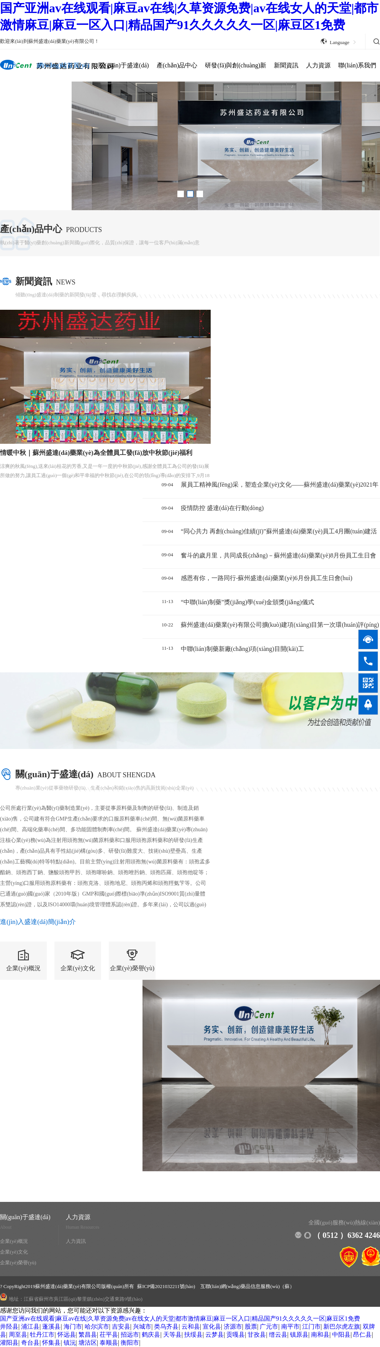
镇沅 (70, 1342)
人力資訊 (76, 1241)
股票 (251, 1326)
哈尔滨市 (97, 1326)
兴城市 (142, 1326)
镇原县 (299, 1334)
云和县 (191, 1326)
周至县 (18, 1334)
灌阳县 (9, 1342)
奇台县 (30, 1342)
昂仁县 (362, 1334)
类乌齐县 (166, 1326)
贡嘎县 (235, 1334)
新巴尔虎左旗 (341, 1326)
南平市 (290, 1326)
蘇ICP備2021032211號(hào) (166, 1286)
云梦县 (214, 1334)
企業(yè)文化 (14, 1252)
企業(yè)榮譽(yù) (18, 1262)
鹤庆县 (151, 1334)
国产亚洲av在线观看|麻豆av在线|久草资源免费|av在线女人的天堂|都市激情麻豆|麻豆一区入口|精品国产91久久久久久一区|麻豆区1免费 (180, 1318)
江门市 (311, 1326)
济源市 (233, 1326)
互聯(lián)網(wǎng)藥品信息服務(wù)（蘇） (247, 1286)
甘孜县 (256, 1334)
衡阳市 (130, 1342)
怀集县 (51, 1342)
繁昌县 (88, 1334)
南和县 (320, 1334)
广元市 (269, 1326)
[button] (180, 194)
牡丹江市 (42, 1334)
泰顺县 (109, 1342)
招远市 (130, 1334)
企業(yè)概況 (14, 1241)
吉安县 (121, 1326)
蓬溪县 (51, 1326)
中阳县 (341, 1334)
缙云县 (278, 1334)
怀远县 (66, 1334)
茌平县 (109, 1334)
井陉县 (9, 1326)
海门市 (73, 1326)
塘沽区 (88, 1342)
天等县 (172, 1334)
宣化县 (212, 1326)
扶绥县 (193, 1334)
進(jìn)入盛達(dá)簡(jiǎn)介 (38, 921)
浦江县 (30, 1326)
